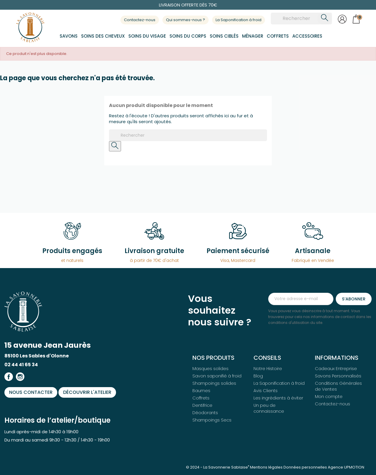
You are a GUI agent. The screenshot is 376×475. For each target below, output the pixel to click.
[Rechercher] (301, 18)
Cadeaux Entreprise (336, 369)
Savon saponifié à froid (216, 376)
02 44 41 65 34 (21, 364)
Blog (258, 376)
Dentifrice (202, 405)
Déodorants (205, 413)
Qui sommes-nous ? (185, 20)
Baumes (201, 391)
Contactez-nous (139, 20)
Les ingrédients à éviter (278, 398)
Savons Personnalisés (338, 376)
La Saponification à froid (238, 20)
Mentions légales (266, 467)
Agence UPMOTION (346, 467)
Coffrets (200, 398)
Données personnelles (305, 467)
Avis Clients (266, 391)
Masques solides (210, 369)
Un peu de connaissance (269, 408)
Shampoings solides (214, 383)
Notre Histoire (268, 369)
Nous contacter (31, 392)
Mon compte (329, 396)
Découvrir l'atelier (87, 392)
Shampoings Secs (211, 420)
